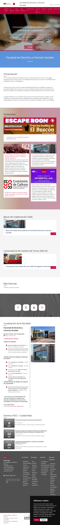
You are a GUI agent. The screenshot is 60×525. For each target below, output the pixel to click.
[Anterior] (4, 32)
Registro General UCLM (52, 490)
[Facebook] (7, 480)
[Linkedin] (13, 480)
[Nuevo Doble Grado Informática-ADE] (43, 185)
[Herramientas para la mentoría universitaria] (30, 422)
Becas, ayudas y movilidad (34, 477)
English (51, 4)
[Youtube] (18, 480)
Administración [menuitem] (30, 9)
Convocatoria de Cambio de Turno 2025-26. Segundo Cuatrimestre (29, 266)
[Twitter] (10, 480)
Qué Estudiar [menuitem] (17, 9)
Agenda (25, 470)
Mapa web (6, 522)
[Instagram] (15, 480)
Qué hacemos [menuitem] (23, 9)
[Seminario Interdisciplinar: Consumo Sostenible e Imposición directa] (31, 445)
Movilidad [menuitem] (50, 9)
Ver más (30, 47)
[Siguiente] (55, 32)
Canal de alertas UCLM (52, 481)
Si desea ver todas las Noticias (11, 287)
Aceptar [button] (36, 519)
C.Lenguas (44, 474)
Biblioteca (52, 464)
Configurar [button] (43, 519)
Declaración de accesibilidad (10, 521)
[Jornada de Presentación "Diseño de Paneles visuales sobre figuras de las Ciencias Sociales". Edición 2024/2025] (16, 187)
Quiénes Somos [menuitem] (6, 9)
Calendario (35, 481)
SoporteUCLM (10, 475)
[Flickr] (7, 482)
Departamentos (45, 465)
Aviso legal (6, 518)
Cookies (12, 518)
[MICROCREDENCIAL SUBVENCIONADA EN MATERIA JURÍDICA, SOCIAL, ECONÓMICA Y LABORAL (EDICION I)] (16, 159)
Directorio (53, 494)
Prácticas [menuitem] (44, 9)
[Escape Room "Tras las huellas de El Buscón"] (30, 129)
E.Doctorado (44, 469)
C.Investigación (45, 467)
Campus (25, 465)
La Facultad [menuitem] (12, 9)
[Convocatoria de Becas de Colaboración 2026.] (43, 155)
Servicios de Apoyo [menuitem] (38, 10)
